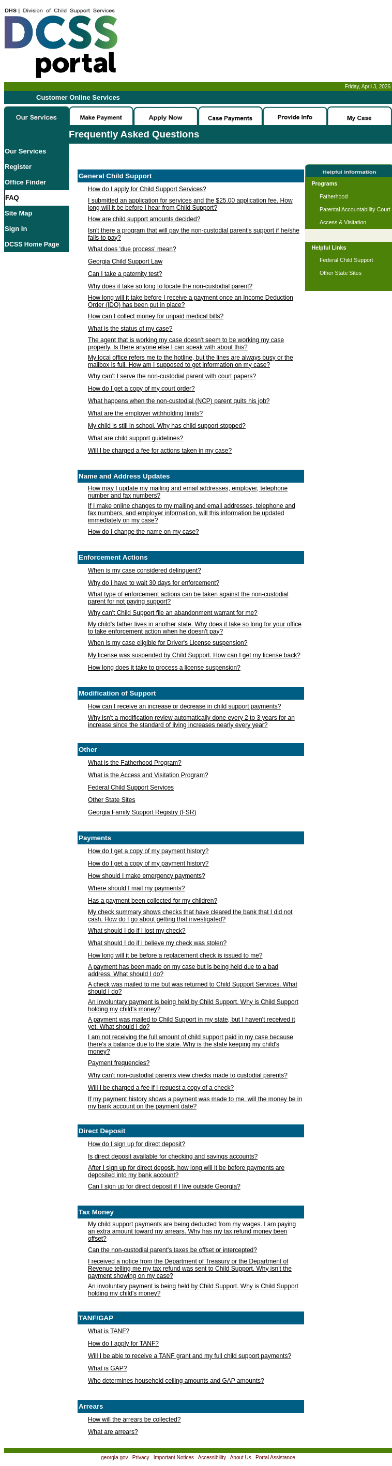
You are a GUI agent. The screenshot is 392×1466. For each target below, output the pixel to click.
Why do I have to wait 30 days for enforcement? (153, 583)
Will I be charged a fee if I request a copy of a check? (161, 1087)
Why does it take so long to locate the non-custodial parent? (170, 286)
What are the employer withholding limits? (145, 413)
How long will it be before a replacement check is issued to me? (175, 955)
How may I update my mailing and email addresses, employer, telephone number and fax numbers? (188, 492)
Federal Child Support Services (131, 787)
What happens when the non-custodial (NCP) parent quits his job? (179, 401)
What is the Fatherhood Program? (135, 762)
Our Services (25, 151)
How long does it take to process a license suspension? (164, 667)
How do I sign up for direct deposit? (136, 1144)
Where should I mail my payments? (136, 888)
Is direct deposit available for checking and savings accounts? (173, 1156)
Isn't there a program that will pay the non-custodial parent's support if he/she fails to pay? (193, 234)
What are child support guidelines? (135, 438)
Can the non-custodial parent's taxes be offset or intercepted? (172, 1250)
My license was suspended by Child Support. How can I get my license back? (194, 655)
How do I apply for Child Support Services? (147, 189)
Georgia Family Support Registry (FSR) (142, 812)
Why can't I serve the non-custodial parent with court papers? (172, 376)
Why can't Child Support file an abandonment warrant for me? (173, 612)
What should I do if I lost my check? (137, 930)
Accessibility (212, 1457)
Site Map (18, 213)
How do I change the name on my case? (143, 531)
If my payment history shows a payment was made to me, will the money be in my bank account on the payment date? (195, 1102)
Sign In (16, 229)
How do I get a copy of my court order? (141, 388)
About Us (240, 1457)
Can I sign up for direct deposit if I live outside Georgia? (164, 1186)
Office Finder (25, 182)
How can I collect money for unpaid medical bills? (155, 316)
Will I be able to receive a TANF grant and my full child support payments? (189, 1356)
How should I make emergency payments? (146, 875)
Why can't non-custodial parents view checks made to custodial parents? (188, 1075)
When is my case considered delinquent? (144, 570)
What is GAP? (107, 1368)
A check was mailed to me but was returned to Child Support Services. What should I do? (192, 988)
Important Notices (174, 1457)
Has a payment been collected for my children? (152, 900)
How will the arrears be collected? (134, 1419)
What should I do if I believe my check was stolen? (157, 943)
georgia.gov (114, 1457)
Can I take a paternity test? (125, 273)
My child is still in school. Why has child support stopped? (167, 425)
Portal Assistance (275, 1457)
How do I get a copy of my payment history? (148, 851)
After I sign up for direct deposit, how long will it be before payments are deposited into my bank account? (186, 1171)
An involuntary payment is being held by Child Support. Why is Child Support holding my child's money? (193, 1005)
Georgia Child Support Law (125, 261)
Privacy (140, 1457)
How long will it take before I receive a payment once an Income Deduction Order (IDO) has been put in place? (190, 301)
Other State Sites (111, 800)
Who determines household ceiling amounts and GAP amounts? (176, 1380)
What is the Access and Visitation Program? (148, 775)
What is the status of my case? (130, 328)
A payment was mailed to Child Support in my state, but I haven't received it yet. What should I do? (191, 1023)
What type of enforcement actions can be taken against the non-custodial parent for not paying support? (188, 598)
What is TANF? (108, 1331)
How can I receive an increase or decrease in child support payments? (184, 706)
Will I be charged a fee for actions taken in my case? (160, 450)
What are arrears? (113, 1432)
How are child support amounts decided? (144, 219)
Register (18, 167)
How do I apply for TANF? (123, 1343)
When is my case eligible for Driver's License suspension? (167, 642)
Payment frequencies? (118, 1063)
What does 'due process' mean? (132, 249)
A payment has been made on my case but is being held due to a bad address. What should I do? (183, 970)
